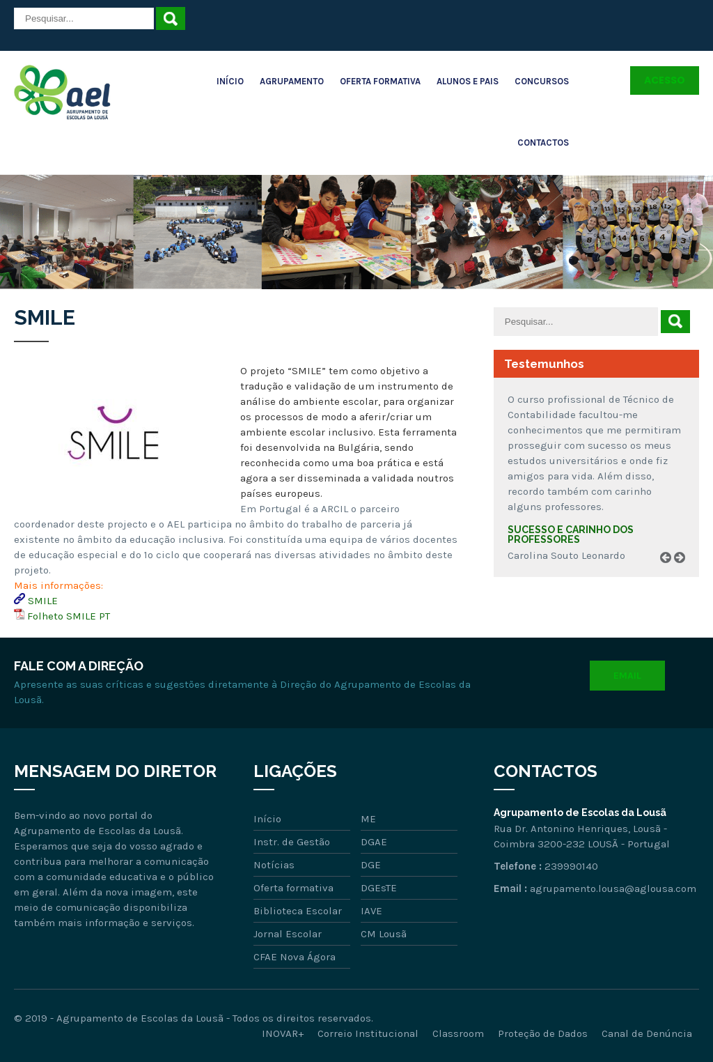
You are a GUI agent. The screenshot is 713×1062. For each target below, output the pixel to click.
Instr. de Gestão (291, 842)
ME (368, 819)
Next (684, 573)
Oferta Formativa (380, 81)
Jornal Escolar (287, 934)
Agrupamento (292, 81)
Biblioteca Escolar (297, 911)
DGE (371, 865)
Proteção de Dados (543, 1033)
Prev (670, 573)
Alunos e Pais (468, 81)
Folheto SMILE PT (68, 616)
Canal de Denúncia (647, 1033)
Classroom (458, 1033)
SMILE (43, 600)
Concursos (542, 81)
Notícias (274, 865)
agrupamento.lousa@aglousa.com (613, 888)
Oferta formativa (293, 888)
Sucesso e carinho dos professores (571, 534)
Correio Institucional (368, 1033)
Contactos (543, 142)
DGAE (374, 842)
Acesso (664, 80)
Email (627, 676)
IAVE (371, 911)
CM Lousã (384, 934)
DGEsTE (379, 888)
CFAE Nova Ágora (294, 957)
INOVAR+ (283, 1033)
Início (230, 81)
